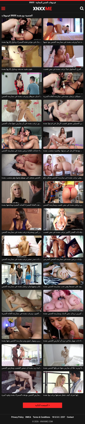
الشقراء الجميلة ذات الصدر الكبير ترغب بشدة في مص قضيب (63, 232)
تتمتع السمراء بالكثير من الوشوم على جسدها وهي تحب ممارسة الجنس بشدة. (63, 286)
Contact (70, 417)
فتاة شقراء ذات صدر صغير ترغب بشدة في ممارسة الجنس (22, 259)
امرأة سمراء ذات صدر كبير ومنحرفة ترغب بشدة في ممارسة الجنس (22, 232)
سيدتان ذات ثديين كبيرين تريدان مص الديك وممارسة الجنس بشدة (63, 313)
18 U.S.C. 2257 (58, 417)
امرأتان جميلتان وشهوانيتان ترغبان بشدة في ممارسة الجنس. (22, 286)
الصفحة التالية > (42, 405)
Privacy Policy (17, 417)
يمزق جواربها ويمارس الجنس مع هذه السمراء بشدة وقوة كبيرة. (22, 395)
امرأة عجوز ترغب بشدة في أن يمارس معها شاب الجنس (22, 123)
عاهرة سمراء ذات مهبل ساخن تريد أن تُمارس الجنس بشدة (63, 341)
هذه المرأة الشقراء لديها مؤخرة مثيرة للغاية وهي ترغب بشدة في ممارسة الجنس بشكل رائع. (63, 178)
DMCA (28, 417)
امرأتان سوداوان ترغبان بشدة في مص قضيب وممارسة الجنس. (63, 205)
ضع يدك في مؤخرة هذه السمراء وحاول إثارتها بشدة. (22, 42)
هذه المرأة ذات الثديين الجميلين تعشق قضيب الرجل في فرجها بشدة (63, 123)
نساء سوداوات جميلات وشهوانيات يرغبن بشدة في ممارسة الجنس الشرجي (63, 259)
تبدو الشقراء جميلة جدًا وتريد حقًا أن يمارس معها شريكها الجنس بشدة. (63, 368)
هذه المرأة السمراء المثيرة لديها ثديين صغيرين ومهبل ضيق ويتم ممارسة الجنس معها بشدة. (22, 341)
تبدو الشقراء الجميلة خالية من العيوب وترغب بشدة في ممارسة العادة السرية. (22, 313)
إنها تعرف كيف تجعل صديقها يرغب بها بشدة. (60, 395)
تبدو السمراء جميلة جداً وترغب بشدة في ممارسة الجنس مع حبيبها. (63, 42)
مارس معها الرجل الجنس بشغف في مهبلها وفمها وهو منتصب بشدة (22, 178)
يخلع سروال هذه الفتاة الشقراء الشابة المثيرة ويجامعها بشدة (22, 205)
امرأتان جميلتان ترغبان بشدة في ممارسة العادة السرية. (63, 96)
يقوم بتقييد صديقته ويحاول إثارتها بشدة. (17, 69)
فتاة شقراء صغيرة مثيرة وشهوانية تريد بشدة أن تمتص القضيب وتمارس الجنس (22, 368)
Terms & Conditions (41, 417)
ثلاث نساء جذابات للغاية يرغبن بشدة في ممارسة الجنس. (22, 150)
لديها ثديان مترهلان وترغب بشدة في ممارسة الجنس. (22, 96)
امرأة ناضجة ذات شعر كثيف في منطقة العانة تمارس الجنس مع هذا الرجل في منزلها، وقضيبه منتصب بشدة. (63, 150)
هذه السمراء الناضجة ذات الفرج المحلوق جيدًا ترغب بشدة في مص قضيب (63, 69)
